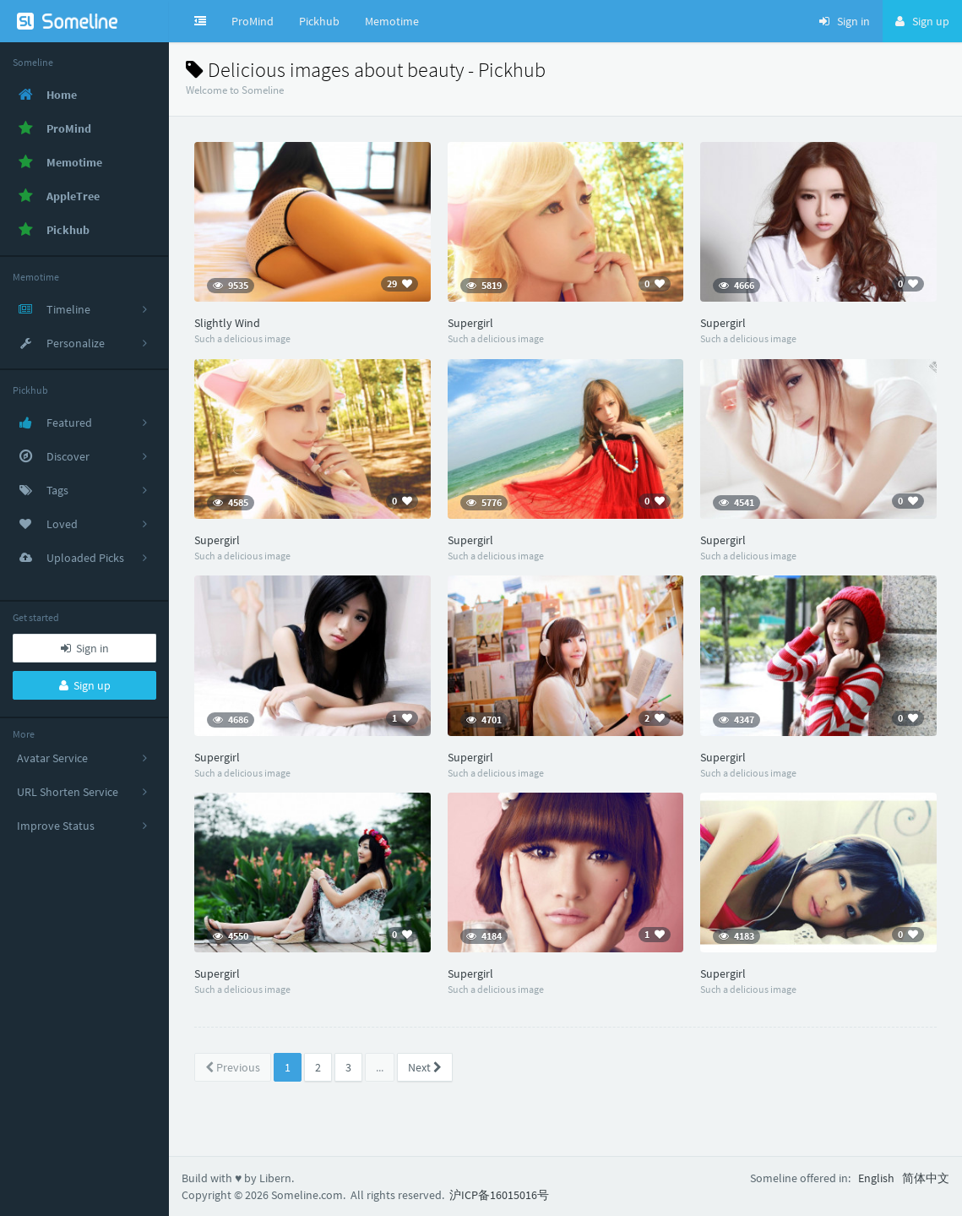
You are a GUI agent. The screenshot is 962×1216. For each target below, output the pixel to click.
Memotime (392, 21)
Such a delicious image (242, 338)
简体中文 (925, 1178)
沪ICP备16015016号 (499, 1194)
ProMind (252, 21)
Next (425, 1067)
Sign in (85, 648)
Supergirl (470, 322)
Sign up (85, 685)
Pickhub (319, 21)
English (876, 1178)
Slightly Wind (227, 322)
